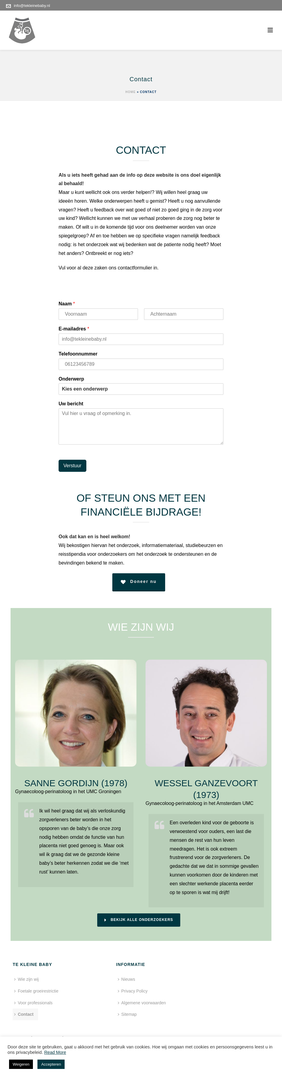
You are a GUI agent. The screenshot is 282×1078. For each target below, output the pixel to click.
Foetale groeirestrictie (36, 991)
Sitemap (113, 1014)
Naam (67, 303)
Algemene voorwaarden (128, 1002)
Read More (55, 1052)
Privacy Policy (119, 991)
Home (130, 92)
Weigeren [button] (21, 1064)
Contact (24, 1014)
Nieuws (113, 979)
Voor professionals (33, 1002)
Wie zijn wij (26, 979)
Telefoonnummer (78, 353)
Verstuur (72, 465)
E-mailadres (74, 328)
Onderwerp (71, 378)
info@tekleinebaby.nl (32, 5)
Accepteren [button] (51, 1064)
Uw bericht (71, 403)
